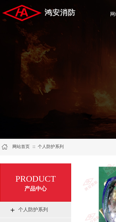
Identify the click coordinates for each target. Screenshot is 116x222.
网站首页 (21, 146)
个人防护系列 (51, 146)
